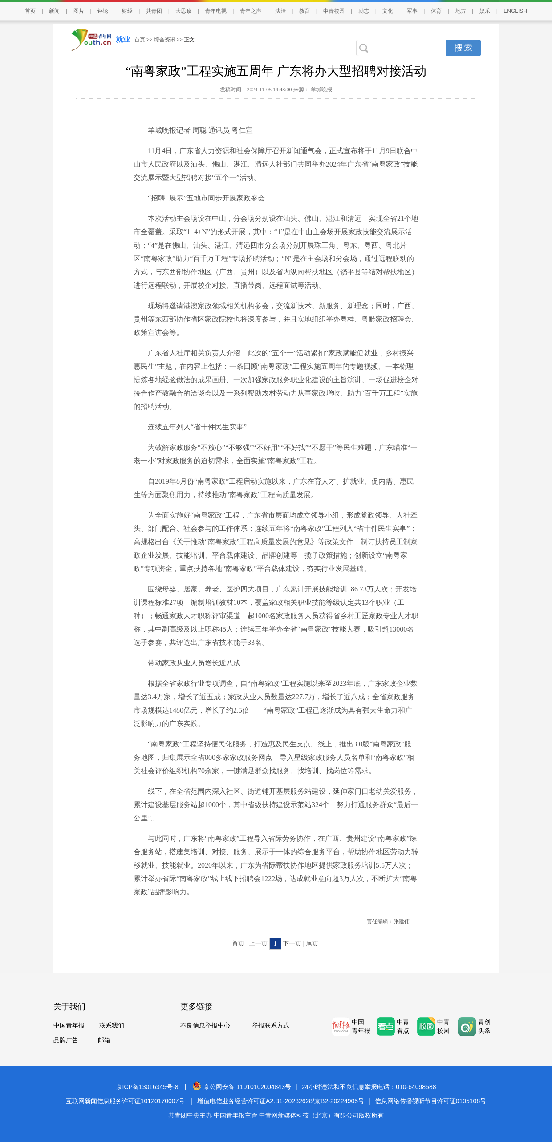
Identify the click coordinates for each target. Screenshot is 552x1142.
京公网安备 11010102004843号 (241, 1086)
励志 (363, 11)
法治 (280, 11)
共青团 (154, 11)
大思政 (183, 11)
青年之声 (250, 11)
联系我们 (111, 1025)
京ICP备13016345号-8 (147, 1086)
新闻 (54, 11)
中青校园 (334, 11)
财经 (127, 11)
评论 (102, 11)
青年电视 (216, 11)
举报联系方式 (270, 1025)
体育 (436, 11)
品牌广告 (65, 1040)
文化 (387, 11)
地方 (460, 11)
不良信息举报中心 (205, 1025)
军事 (412, 11)
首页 (30, 11)
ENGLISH (515, 11)
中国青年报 (69, 1025)
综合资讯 (164, 40)
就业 (123, 39)
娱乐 (484, 11)
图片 (78, 11)
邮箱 (104, 1040)
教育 (304, 11)
